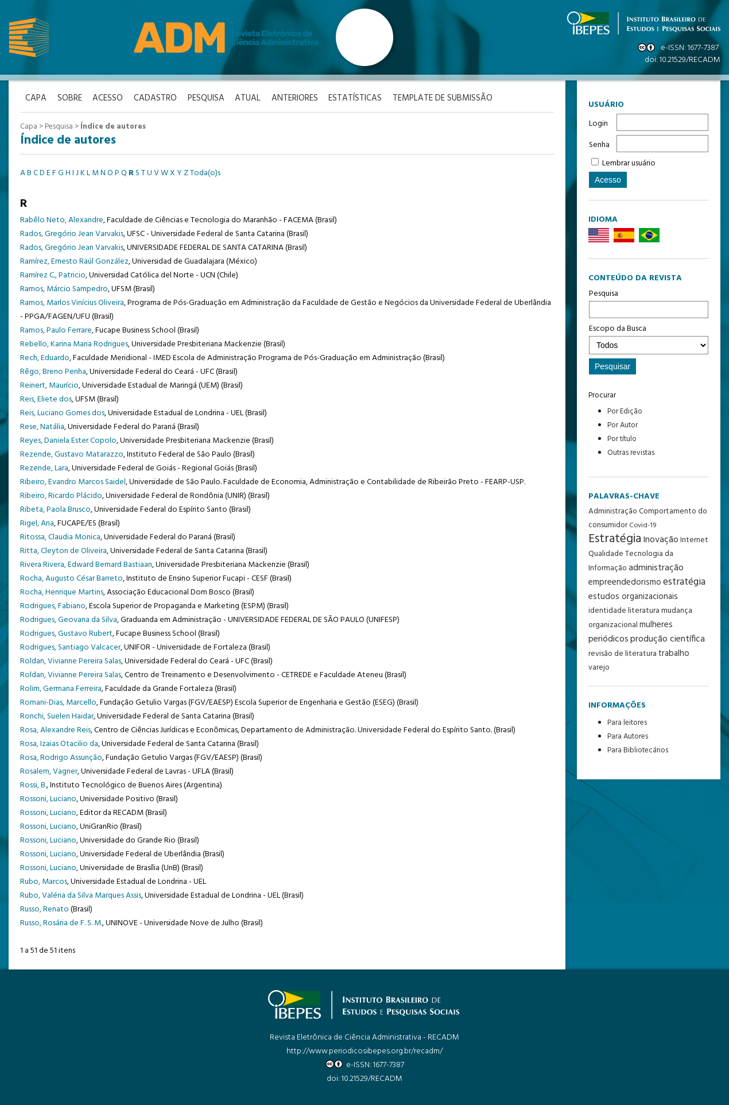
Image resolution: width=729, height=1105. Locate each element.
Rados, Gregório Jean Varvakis (71, 233)
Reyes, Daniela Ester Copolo (68, 440)
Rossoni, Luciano (48, 798)
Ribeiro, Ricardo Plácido (61, 495)
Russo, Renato (44, 908)
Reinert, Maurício (49, 385)
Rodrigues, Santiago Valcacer (70, 647)
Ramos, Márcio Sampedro (64, 288)
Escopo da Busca (648, 338)
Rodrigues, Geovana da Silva (68, 619)
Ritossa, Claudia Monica (60, 536)
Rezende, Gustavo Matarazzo (71, 454)
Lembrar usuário (629, 163)
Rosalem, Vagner (48, 771)
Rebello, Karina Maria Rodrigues (74, 343)
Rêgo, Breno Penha (53, 371)
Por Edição (624, 411)
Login (598, 123)
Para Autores (627, 737)
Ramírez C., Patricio (53, 274)
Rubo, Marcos (43, 881)
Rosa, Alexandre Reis (55, 729)
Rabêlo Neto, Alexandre (61, 219)
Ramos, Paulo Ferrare (56, 330)
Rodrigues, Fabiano (53, 605)
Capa (28, 127)
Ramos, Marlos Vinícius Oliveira (72, 302)
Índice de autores (113, 127)
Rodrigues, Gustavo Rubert (66, 633)
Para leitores (627, 723)
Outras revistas (630, 453)
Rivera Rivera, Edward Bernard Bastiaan (86, 564)
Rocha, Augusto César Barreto (71, 578)
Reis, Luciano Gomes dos (62, 412)
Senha (599, 145)
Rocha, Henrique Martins (61, 591)
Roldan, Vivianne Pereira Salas (70, 660)
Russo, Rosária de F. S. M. (61, 922)
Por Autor (622, 425)
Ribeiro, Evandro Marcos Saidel (73, 481)
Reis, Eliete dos (46, 398)
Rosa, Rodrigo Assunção (61, 757)
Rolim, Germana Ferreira (61, 688)
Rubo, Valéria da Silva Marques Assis (80, 895)
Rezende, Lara (44, 467)
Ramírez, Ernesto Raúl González (74, 261)
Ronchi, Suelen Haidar (57, 715)
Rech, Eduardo (44, 357)
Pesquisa (648, 302)
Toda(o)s (205, 172)
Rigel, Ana (37, 523)
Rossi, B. (33, 784)
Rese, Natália (42, 426)
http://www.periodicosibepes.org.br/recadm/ (364, 1050)
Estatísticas (361, 98)
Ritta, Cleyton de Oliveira (63, 550)
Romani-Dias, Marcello (58, 702)
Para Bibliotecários (637, 750)
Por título (622, 439)
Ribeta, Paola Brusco (55, 509)
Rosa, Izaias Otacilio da (59, 743)
